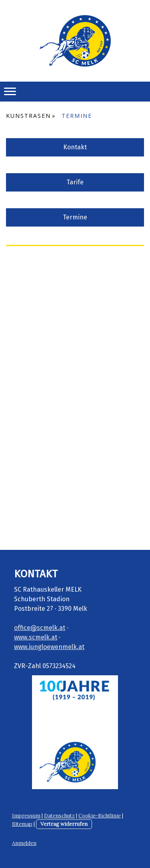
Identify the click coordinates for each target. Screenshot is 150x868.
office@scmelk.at (39, 627)
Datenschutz (59, 815)
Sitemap (22, 824)
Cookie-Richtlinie (99, 815)
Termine (75, 217)
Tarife (75, 182)
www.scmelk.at (35, 637)
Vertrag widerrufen (64, 824)
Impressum (26, 815)
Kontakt (75, 147)
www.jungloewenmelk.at (49, 647)
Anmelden (24, 843)
